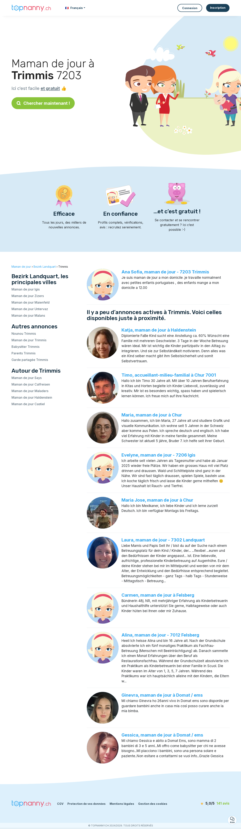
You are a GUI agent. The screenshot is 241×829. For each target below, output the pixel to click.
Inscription (218, 7)
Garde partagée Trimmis (29, 360)
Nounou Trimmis (23, 334)
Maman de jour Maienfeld (30, 302)
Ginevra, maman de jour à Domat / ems (162, 695)
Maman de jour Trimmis (28, 340)
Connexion (189, 8)
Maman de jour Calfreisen (30, 384)
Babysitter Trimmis (25, 347)
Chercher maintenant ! (43, 103)
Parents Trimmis (23, 353)
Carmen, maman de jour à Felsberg (157, 595)
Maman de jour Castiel (28, 404)
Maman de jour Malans (28, 315)
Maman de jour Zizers (27, 296)
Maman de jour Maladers (29, 391)
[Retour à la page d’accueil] (31, 7)
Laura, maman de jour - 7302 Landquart (163, 539)
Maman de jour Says (26, 378)
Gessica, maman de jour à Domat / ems (162, 735)
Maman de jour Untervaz (29, 309)
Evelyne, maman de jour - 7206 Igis (158, 455)
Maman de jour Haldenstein (31, 397)
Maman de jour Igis (25, 289)
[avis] (207, 803)
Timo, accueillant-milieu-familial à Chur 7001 (168, 375)
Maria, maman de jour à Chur (151, 414)
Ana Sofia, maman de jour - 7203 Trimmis (165, 271)
